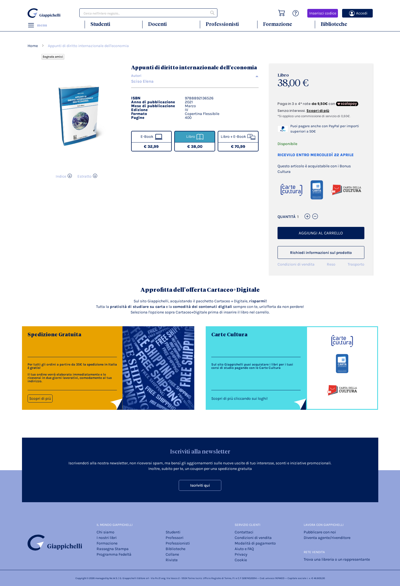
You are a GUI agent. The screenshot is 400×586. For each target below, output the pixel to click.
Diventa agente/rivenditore (327, 537)
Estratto (84, 176)
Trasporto (356, 264)
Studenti (100, 24)
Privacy (241, 554)
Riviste (172, 560)
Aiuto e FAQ (244, 548)
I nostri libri (107, 537)
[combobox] (148, 12)
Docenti (157, 24)
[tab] (195, 76)
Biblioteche (334, 24)
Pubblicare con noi (320, 532)
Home (33, 45)
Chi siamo (105, 532)
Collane (172, 554)
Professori (174, 537)
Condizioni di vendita (296, 264)
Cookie (241, 560)
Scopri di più (40, 398)
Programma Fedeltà (114, 554)
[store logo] (45, 13)
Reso (331, 264)
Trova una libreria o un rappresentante (337, 559)
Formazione (277, 24)
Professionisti (222, 24)
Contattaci (244, 532)
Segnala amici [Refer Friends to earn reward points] (53, 56)
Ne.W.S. (113, 578)
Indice (61, 176)
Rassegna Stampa (113, 548)
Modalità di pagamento (255, 543)
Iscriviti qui (200, 485)
